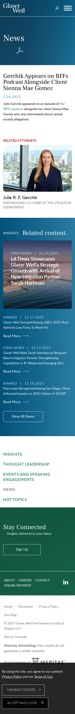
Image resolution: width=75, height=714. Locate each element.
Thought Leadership (26, 464)
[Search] (57, 8)
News (9, 490)
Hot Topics (15, 500)
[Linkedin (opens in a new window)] (66, 582)
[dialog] (37, 688)
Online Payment (17, 585)
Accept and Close (22, 703)
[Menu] (68, 8)
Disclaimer (25, 606)
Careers (25, 580)
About (9, 580)
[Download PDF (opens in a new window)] (20, 50)
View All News (23, 416)
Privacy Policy (49, 606)
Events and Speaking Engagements (26, 477)
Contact (42, 580)
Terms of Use (43, 676)
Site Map (10, 615)
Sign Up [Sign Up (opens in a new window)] (22, 549)
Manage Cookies (21, 690)
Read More (12, 336)
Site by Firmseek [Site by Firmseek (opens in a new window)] (15, 637)
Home (8, 606)
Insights (12, 454)
